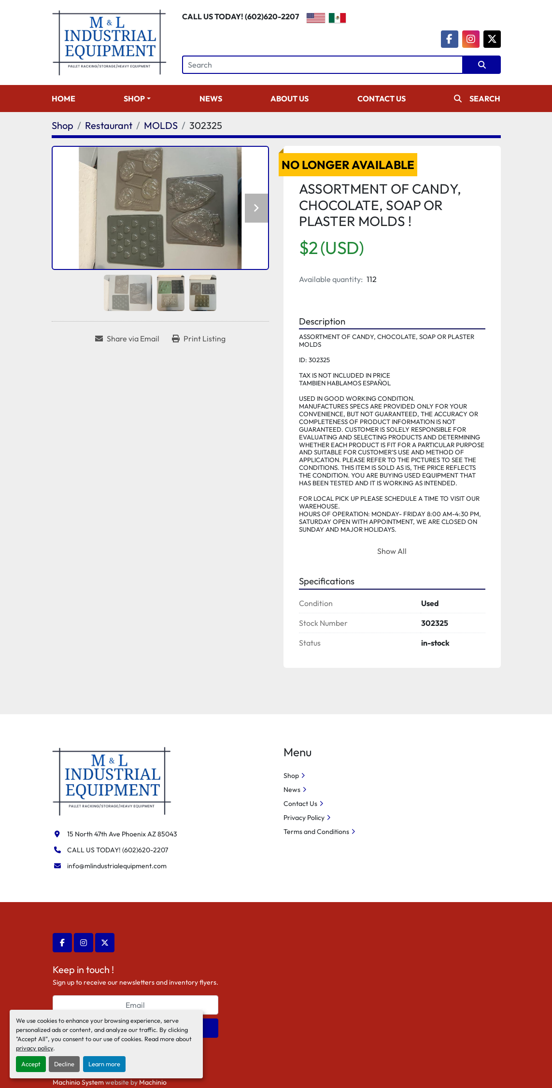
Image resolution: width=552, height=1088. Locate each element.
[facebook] (449, 39)
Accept (31, 1064)
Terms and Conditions (316, 831)
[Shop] (62, 125)
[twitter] (492, 39)
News (210, 98)
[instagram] (471, 39)
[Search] (322, 65)
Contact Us (381, 98)
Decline (64, 1064)
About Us (289, 98)
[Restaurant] (108, 125)
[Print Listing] (199, 338)
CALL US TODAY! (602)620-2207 (240, 16)
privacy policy (34, 1048)
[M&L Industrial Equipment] (112, 780)
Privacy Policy (304, 817)
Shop (134, 98)
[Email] (135, 1005)
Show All (392, 551)
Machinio (153, 1082)
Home (63, 98)
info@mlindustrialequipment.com (117, 866)
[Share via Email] (127, 338)
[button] (137, 98)
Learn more (104, 1064)
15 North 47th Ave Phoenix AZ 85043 (122, 834)
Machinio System (78, 1082)
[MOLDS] (161, 125)
